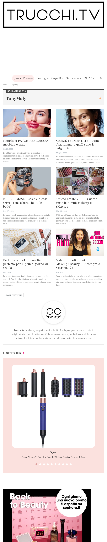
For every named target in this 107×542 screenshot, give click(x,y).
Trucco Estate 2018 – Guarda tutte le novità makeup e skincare (76, 202)
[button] (36, 464)
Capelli (56, 78)
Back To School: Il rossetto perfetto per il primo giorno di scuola (25, 263)
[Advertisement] (53, 51)
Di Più (88, 78)
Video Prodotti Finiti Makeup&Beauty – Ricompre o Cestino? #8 (78, 263)
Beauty (41, 78)
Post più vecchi (13, 295)
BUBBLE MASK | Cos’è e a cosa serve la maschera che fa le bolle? (25, 202)
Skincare (72, 78)
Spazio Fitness (23, 78)
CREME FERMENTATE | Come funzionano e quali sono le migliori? (78, 144)
